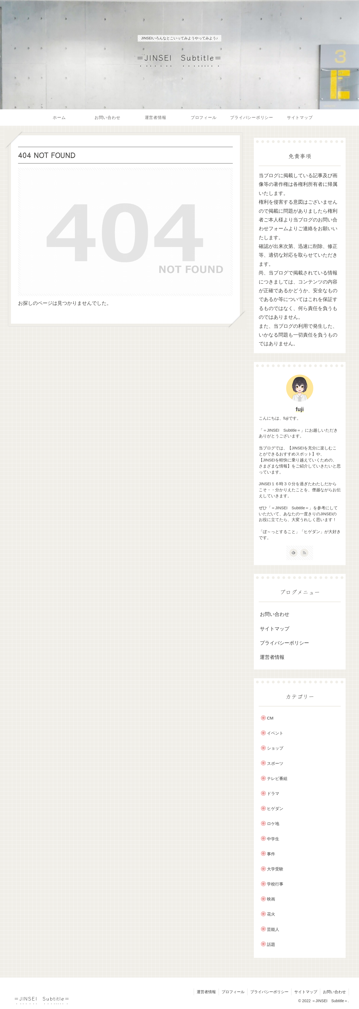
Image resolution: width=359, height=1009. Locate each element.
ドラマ (273, 793)
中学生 (273, 839)
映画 (271, 899)
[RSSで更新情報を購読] (304, 552)
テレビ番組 (277, 778)
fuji (300, 409)
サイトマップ (274, 628)
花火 (271, 914)
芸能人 (273, 929)
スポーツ (275, 763)
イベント (275, 733)
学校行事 (275, 884)
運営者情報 (272, 657)
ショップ (275, 748)
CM (270, 718)
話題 (271, 944)
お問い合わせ (274, 614)
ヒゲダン (275, 808)
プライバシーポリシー (284, 643)
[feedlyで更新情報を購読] (293, 552)
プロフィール (233, 992)
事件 (271, 854)
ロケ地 (273, 823)
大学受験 (275, 869)
